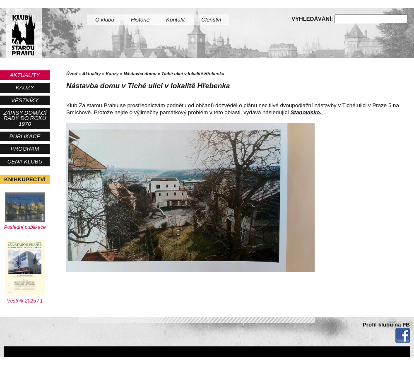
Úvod (71, 73)
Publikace (25, 136)
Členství (211, 20)
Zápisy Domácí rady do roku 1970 (24, 118)
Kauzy (25, 87)
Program (25, 149)
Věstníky (25, 100)
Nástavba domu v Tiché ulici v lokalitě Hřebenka (174, 73)
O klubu (104, 20)
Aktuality (25, 75)
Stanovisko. (307, 112)
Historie (140, 20)
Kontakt (175, 20)
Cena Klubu (25, 161)
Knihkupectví (25, 179)
